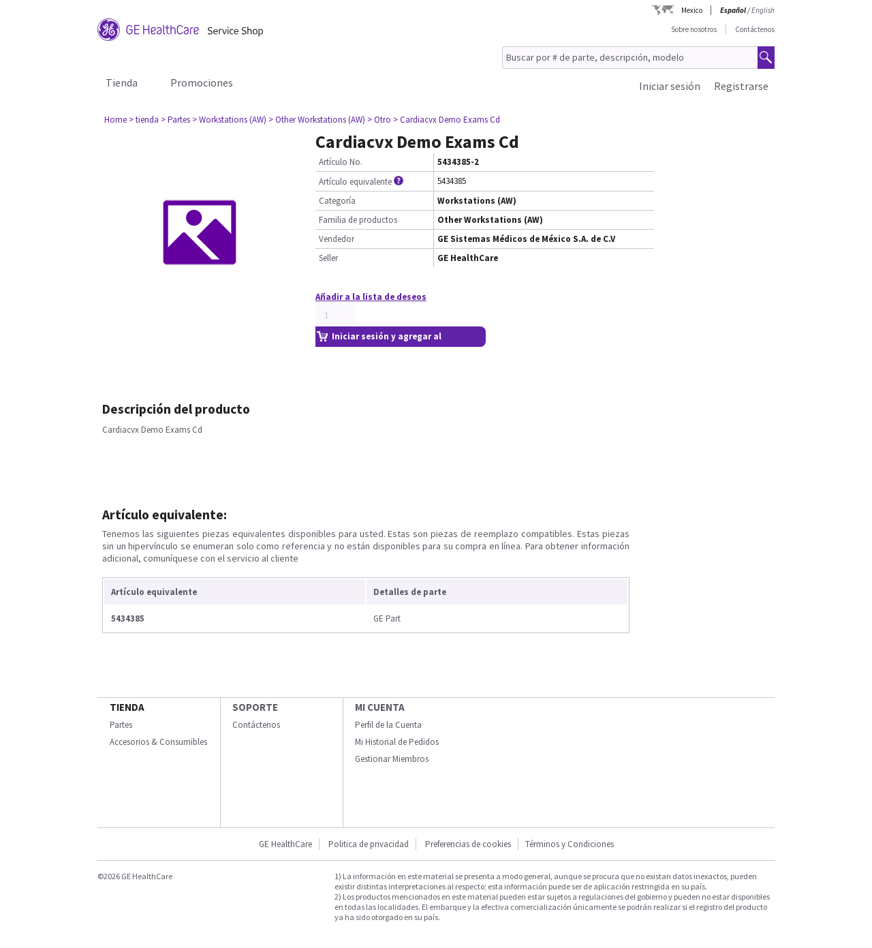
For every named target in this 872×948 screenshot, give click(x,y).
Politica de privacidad (368, 844)
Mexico (691, 10)
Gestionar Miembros (392, 759)
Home (115, 119)
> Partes (175, 119)
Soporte (255, 707)
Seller (328, 258)
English (763, 10)
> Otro (379, 119)
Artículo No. (340, 162)
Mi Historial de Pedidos (397, 742)
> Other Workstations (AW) (316, 119)
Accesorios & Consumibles (158, 742)
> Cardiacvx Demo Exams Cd (446, 119)
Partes (121, 725)
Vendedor (336, 239)
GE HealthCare (285, 844)
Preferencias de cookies (468, 844)
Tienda (122, 82)
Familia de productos (358, 220)
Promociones (201, 82)
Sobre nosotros (694, 29)
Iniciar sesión (669, 86)
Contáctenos (755, 29)
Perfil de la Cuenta (388, 725)
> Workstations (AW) (229, 119)
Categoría (337, 201)
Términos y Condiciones (569, 844)
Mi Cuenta (380, 707)
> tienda (144, 119)
